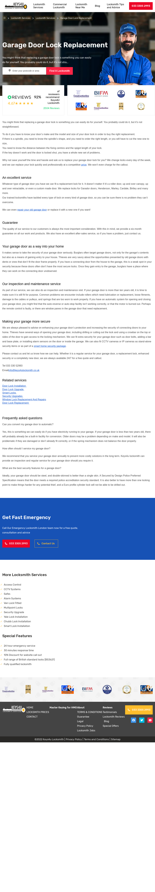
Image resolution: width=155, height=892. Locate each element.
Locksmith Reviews (114, 716)
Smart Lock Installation (17, 626)
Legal (80, 721)
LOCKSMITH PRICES (38, 712)
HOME (30, 707)
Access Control (12, 584)
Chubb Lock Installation (17, 621)
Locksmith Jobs (86, 730)
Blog (97, 5)
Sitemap (116, 739)
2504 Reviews (51, 108)
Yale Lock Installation (16, 616)
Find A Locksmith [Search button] (59, 71)
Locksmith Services (39, 6)
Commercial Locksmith (60, 6)
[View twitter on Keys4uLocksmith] (141, 720)
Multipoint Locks (13, 607)
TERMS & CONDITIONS (89, 712)
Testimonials (110, 712)
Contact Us (46, 543)
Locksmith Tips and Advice (115, 6)
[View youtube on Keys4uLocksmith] (150, 720)
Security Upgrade (14, 612)
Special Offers (111, 725)
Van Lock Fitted (12, 603)
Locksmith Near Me (81, 6)
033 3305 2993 (141, 5)
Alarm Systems (12, 598)
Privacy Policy (85, 725)
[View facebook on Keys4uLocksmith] (133, 720)
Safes (7, 593)
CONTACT (32, 716)
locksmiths (21, 197)
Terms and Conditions (96, 739)
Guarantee (83, 716)
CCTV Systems (12, 589)
